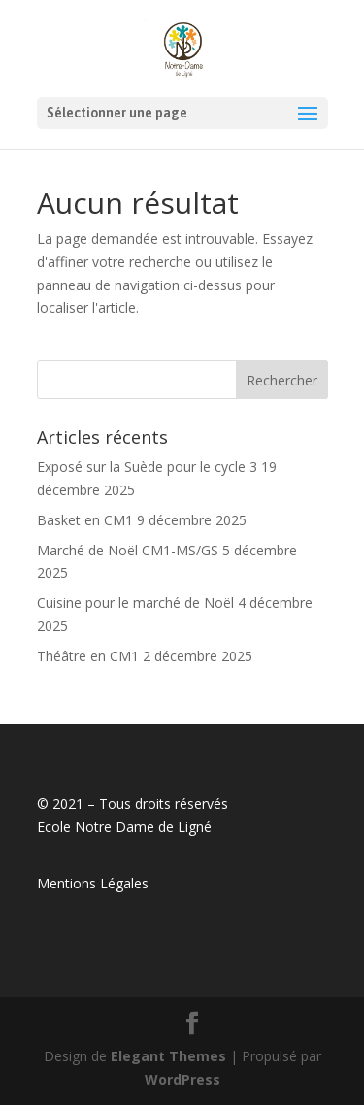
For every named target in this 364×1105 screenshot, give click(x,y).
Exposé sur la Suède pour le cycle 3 (147, 466)
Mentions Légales (93, 883)
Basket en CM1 (85, 520)
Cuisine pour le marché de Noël (135, 602)
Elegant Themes (168, 1056)
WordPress (182, 1079)
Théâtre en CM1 (88, 656)
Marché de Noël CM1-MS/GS (127, 550)
